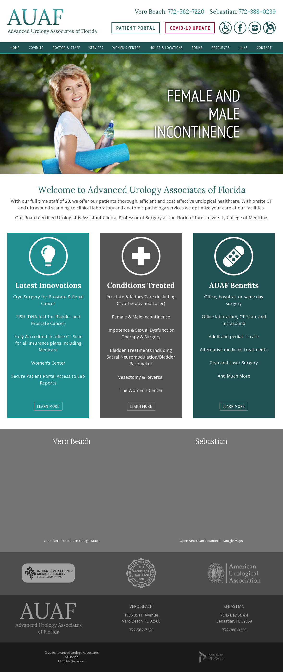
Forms (197, 47)
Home (15, 47)
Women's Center (126, 47)
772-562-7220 (186, 11)
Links (243, 47)
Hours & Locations (166, 47)
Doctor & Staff (66, 47)
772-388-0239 (257, 11)
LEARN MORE (48, 406)
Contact (264, 47)
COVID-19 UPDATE (190, 28)
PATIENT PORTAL (135, 28)
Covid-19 (36, 47)
